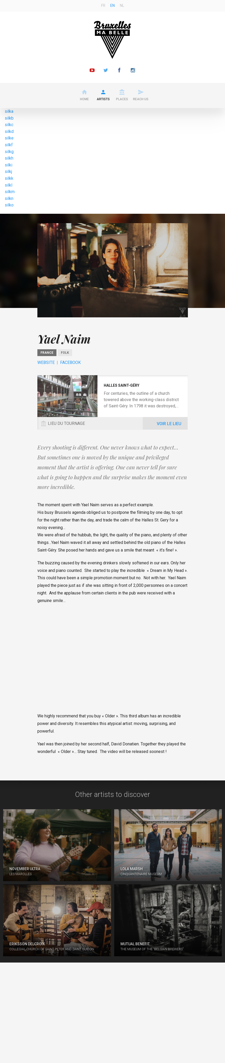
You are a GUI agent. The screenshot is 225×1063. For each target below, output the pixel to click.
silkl (8, 185)
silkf (9, 144)
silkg (9, 151)
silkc (9, 124)
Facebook (70, 362)
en (112, 5)
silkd (9, 131)
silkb (9, 118)
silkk (9, 178)
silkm (10, 191)
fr (103, 5)
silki (8, 164)
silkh (9, 158)
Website (46, 362)
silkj (8, 171)
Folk (65, 353)
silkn (9, 198)
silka (9, 111)
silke (9, 138)
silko (9, 205)
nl (122, 5)
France (47, 353)
